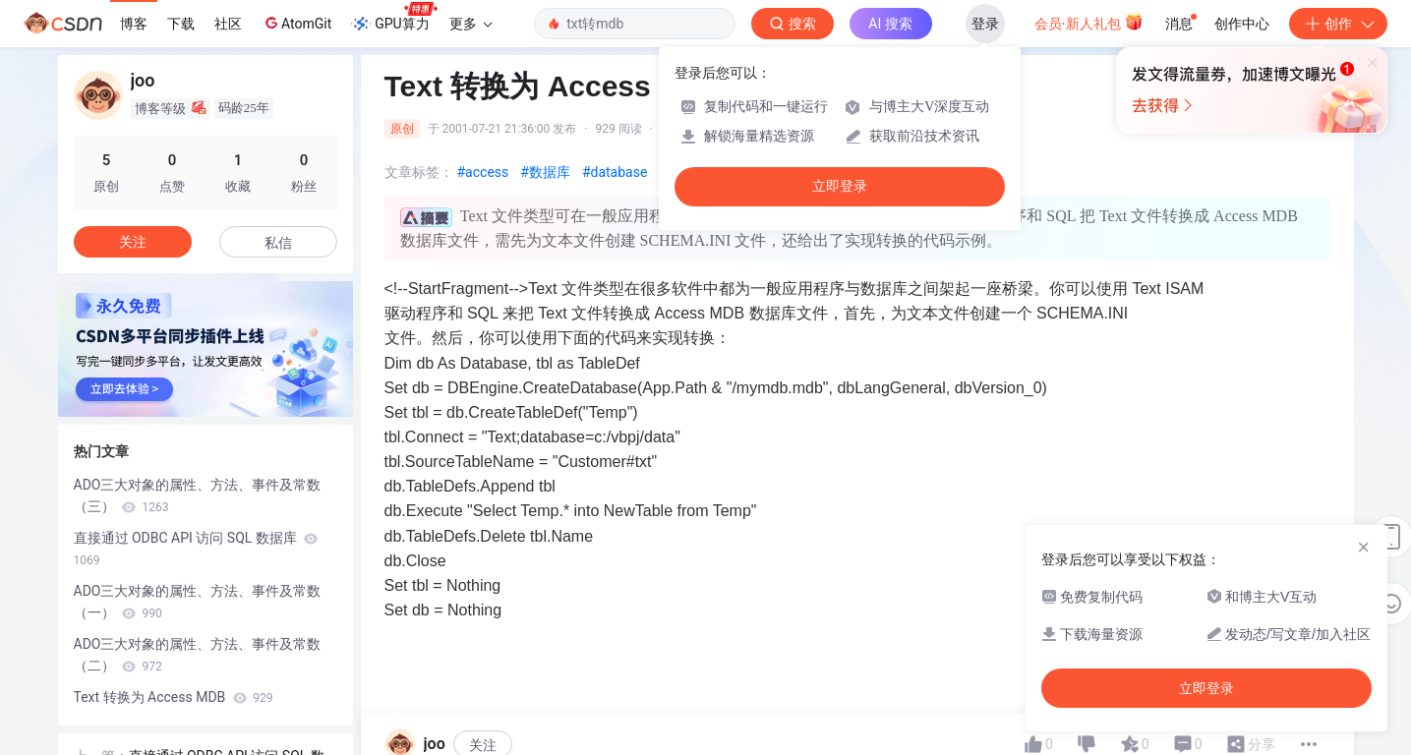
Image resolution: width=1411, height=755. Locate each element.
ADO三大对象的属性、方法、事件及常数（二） (198, 654)
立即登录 (839, 186)
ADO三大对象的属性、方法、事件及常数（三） (198, 495)
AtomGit (296, 22)
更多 (471, 23)
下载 (181, 23)
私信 (278, 243)
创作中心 (1241, 23)
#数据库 (545, 172)
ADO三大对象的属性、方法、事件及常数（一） (198, 601)
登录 (985, 23)
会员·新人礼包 (1089, 21)
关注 (133, 242)
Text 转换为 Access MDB (173, 697)
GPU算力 (394, 17)
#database (614, 172)
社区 (228, 23)
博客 (133, 23)
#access (483, 172)
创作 (1338, 23)
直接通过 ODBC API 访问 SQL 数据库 (196, 548)
